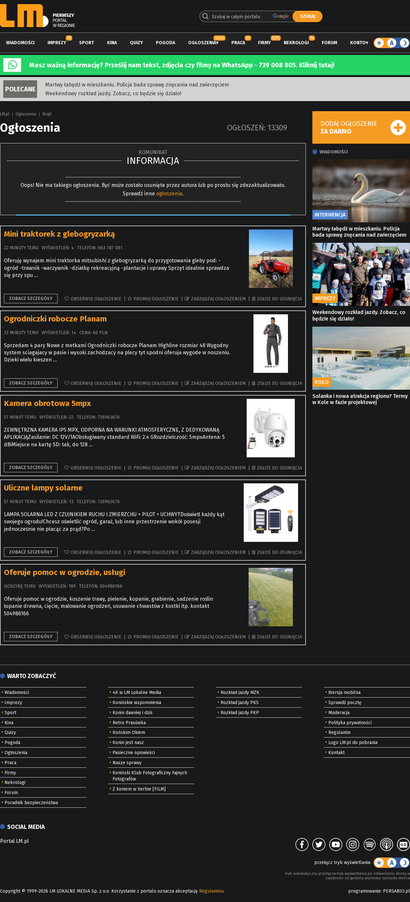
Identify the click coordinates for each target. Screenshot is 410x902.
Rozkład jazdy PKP (240, 712)
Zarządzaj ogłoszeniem (218, 299)
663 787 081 (110, 248)
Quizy (136, 43)
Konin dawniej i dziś (133, 712)
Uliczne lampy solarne (43, 487)
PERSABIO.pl (396, 891)
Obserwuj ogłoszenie (96, 299)
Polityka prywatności (350, 723)
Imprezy (57, 43)
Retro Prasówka (129, 723)
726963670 (109, 417)
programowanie (364, 891)
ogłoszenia (169, 193)
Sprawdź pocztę (345, 702)
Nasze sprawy (127, 762)
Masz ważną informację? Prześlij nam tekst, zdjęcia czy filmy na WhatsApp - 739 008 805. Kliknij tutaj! (182, 65)
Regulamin (339, 732)
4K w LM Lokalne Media (137, 692)
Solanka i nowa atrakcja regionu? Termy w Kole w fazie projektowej (360, 399)
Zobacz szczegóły (30, 298)
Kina (112, 43)
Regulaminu (211, 891)
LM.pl (4, 114)
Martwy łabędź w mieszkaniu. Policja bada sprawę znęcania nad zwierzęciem (137, 85)
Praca (238, 43)
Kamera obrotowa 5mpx (47, 403)
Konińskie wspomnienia (137, 702)
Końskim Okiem (129, 732)
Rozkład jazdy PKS (240, 702)
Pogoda (165, 43)
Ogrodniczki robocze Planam (55, 318)
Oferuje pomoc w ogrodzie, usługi (64, 572)
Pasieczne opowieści (134, 752)
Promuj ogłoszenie (156, 299)
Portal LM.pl (14, 841)
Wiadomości (20, 43)
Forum (329, 43)
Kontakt (336, 752)
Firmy (264, 43)
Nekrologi (296, 43)
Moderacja (338, 712)
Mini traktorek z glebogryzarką (59, 234)
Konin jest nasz (128, 742)
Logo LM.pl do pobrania (352, 742)
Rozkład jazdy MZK (240, 692)
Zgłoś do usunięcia (279, 299)
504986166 (111, 586)
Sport (86, 43)
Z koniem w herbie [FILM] (139, 789)
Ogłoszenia (202, 43)
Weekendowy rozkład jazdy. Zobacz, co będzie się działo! (113, 93)
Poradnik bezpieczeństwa (31, 802)
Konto (358, 43)
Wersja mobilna (344, 692)
